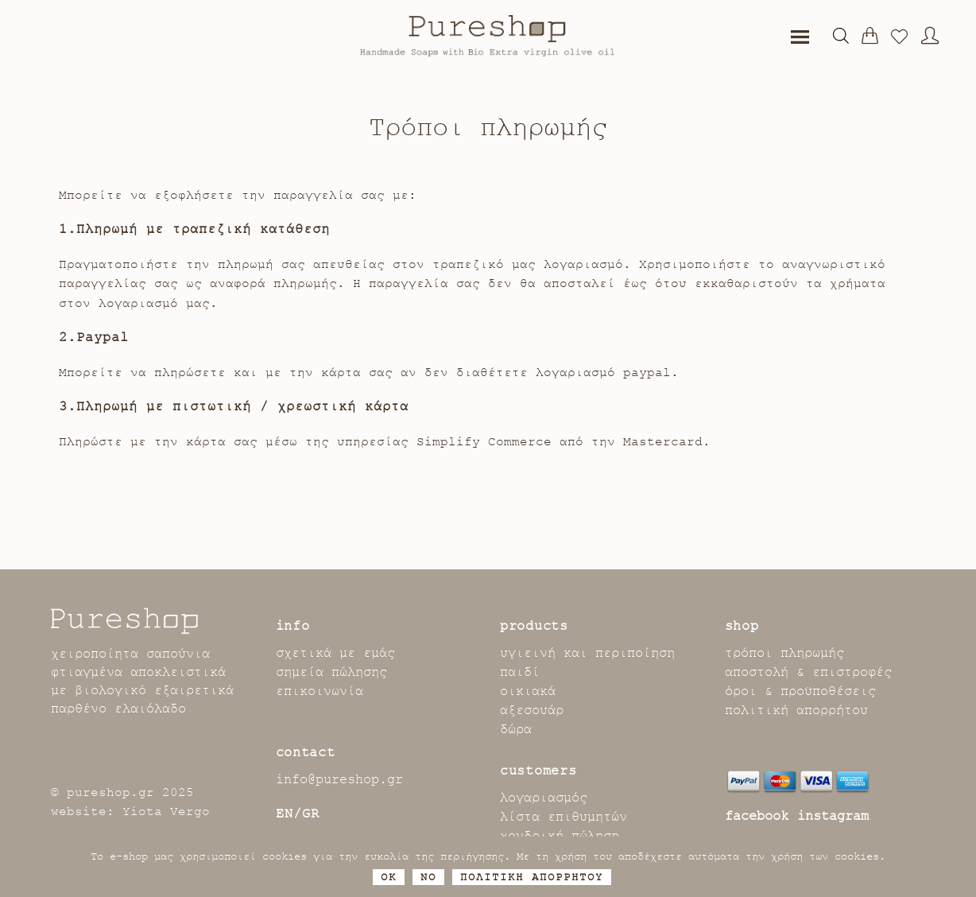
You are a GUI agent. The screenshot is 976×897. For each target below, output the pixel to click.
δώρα (516, 729)
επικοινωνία (319, 691)
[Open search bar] (841, 36)
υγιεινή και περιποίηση (587, 653)
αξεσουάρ (532, 710)
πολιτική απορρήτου (796, 710)
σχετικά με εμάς (335, 653)
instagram (833, 816)
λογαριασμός (543, 798)
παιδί (520, 672)
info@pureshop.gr (339, 779)
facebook (756, 816)
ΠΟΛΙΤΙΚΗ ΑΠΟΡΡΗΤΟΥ (531, 876)
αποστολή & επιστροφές (808, 672)
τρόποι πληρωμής (784, 653)
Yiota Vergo (166, 811)
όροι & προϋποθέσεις (800, 691)
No (428, 876)
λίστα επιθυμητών (563, 817)
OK (389, 876)
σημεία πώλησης (331, 672)
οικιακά (528, 691)
